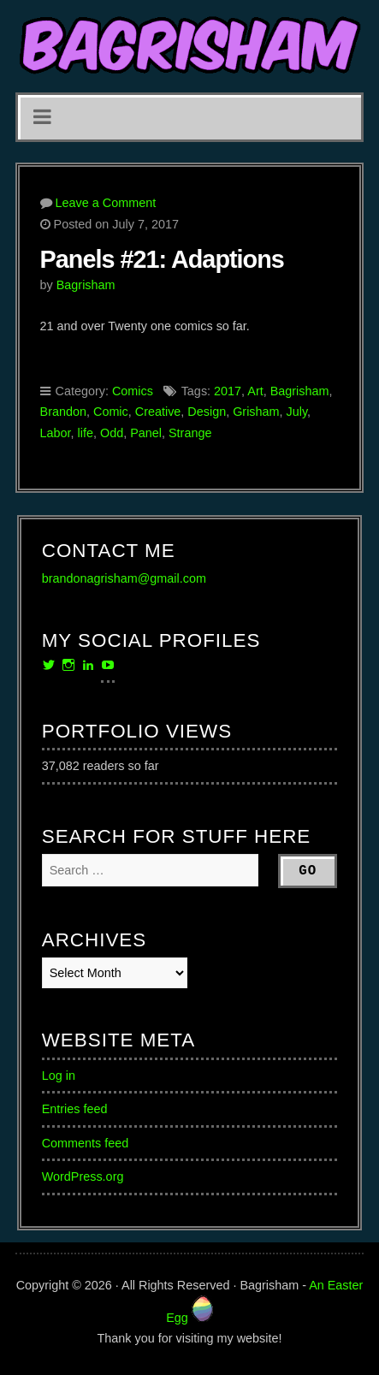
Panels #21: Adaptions (162, 259)
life (85, 433)
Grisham (256, 411)
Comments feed (85, 1143)
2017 (227, 391)
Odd (111, 433)
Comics (132, 391)
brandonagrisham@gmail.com (124, 578)
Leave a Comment (106, 203)
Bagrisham (85, 285)
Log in (58, 1075)
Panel (146, 433)
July (297, 411)
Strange (190, 433)
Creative (158, 411)
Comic (110, 411)
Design (206, 411)
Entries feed (75, 1109)
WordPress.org (83, 1176)
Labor (55, 433)
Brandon (63, 411)
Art (255, 391)
